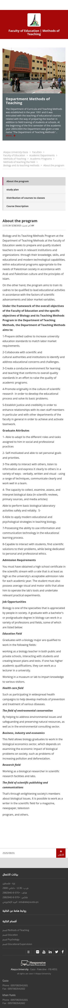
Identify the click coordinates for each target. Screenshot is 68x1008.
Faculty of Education (14, 155)
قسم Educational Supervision (17, 944)
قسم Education (10, 934)
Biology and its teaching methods (21, 165)
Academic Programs (41, 158)
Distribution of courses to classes (25, 197)
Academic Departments (42, 155)
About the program (53, 165)
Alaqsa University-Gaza (15, 152)
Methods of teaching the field (19, 162)
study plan (12, 189)
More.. (10, 135)
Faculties (37, 152)
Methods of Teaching (14, 158)
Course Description (17, 206)
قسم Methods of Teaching (15, 930)
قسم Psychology (10, 939)
